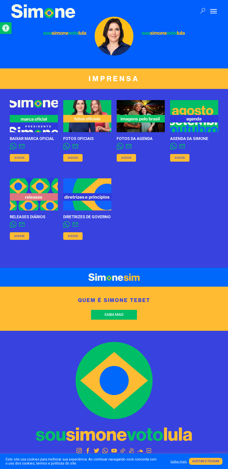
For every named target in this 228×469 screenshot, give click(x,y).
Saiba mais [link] (114, 315)
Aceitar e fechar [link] (205, 461)
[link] (6, 28)
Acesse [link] (19, 157)
